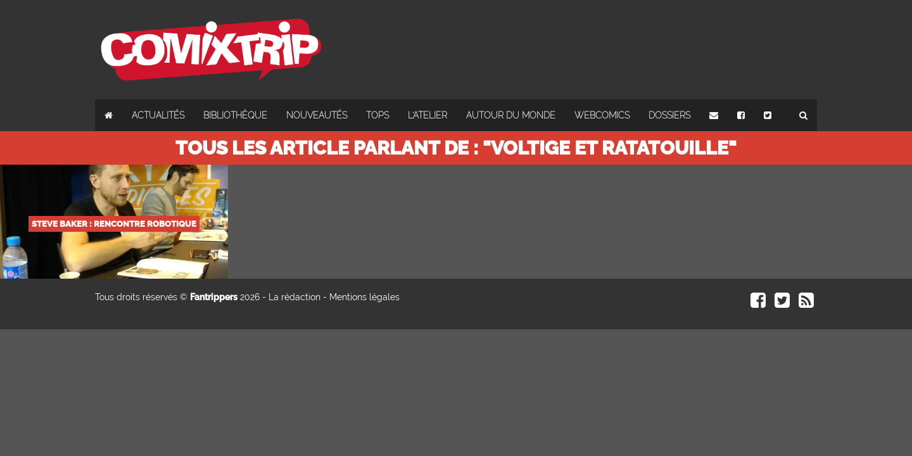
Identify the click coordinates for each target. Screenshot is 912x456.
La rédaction (294, 297)
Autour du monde (510, 115)
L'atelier (427, 115)
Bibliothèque (235, 115)
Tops (377, 115)
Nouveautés (316, 115)
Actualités (158, 115)
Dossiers (669, 115)
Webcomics (602, 115)
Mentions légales (364, 297)
